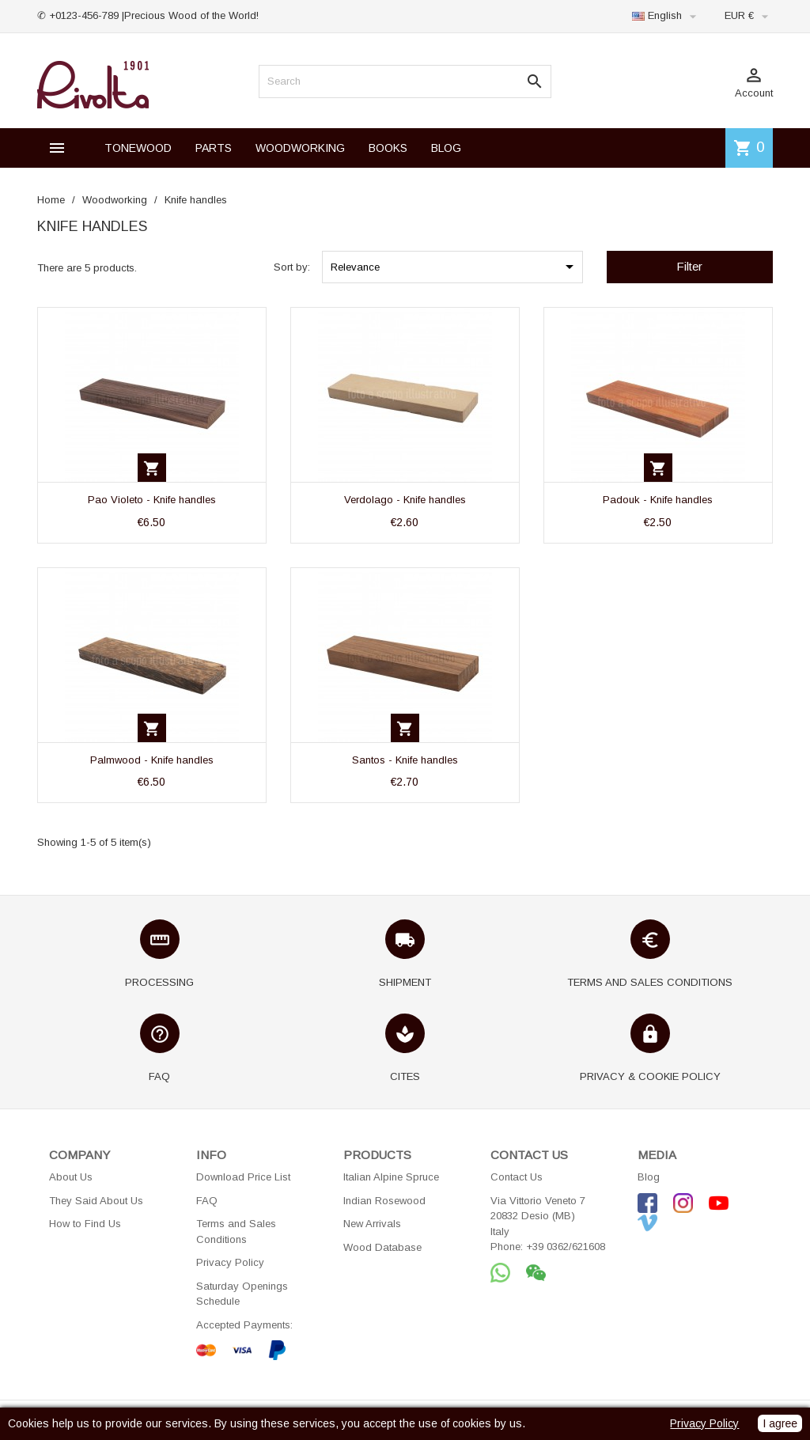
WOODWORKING (300, 148)
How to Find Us (85, 1224)
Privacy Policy (230, 1262)
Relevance (455, 266)
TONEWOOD (138, 148)
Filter (689, 266)
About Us (71, 1177)
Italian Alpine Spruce (391, 1177)
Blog (649, 1177)
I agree (780, 1423)
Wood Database (382, 1247)
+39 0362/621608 (565, 1246)
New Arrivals (372, 1224)
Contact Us (516, 1177)
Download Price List (243, 1177)
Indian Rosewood (384, 1201)
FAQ (207, 1201)
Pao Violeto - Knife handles (152, 500)
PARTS (213, 148)
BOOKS (388, 148)
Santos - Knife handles (405, 760)
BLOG (446, 148)
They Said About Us (96, 1201)
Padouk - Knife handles (658, 500)
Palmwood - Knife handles (152, 760)
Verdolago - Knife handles (405, 500)
